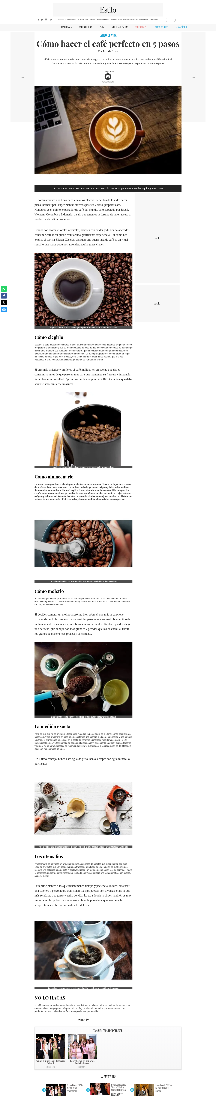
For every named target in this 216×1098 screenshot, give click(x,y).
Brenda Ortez (110, 51)
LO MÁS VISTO (108, 1076)
